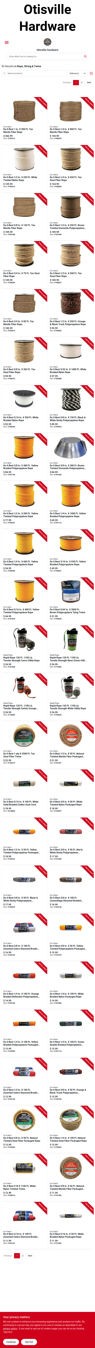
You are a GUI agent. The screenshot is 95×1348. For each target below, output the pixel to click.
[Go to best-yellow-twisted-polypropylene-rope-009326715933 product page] (24, 601)
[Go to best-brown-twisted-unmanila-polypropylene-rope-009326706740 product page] (71, 216)
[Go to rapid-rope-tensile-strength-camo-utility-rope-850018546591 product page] (24, 649)
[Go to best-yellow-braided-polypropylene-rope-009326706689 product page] (24, 457)
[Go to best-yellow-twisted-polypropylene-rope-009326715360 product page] (24, 505)
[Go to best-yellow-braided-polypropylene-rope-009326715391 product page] (71, 553)
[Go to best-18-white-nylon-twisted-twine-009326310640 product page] (24, 1177)
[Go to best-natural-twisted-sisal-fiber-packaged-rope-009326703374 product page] (24, 1129)
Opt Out (29, 1342)
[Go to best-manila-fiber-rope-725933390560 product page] (24, 216)
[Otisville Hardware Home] (47, 42)
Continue (11, 1342)
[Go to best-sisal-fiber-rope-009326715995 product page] (24, 361)
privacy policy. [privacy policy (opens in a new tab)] (10, 1328)
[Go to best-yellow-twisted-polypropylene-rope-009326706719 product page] (24, 553)
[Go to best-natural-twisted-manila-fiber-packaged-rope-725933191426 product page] (71, 1177)
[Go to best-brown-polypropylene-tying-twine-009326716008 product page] (71, 601)
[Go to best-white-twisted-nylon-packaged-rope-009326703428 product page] (71, 793)
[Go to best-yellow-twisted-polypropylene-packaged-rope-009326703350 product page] (71, 937)
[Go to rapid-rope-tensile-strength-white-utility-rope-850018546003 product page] (71, 697)
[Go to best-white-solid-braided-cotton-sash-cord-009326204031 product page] (24, 793)
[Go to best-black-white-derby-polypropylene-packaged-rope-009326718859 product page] (24, 889)
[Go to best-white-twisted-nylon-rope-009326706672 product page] (24, 168)
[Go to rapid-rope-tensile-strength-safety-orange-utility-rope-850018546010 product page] (24, 697)
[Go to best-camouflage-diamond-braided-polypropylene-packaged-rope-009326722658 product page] (71, 889)
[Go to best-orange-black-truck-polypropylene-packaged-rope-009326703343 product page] (71, 1081)
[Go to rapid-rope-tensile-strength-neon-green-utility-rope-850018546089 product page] (71, 649)
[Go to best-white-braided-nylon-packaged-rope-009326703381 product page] (71, 1225)
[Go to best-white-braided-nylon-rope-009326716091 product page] (71, 361)
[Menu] (7, 42)
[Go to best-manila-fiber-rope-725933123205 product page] (24, 120)
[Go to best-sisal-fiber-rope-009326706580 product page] (71, 168)
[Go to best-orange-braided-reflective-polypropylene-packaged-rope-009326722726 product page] (24, 985)
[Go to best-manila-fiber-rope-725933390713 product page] (24, 312)
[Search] (85, 56)
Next (89, 82)
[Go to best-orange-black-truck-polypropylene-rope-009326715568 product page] (71, 312)
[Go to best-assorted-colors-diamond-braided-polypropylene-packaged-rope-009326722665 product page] (24, 1225)
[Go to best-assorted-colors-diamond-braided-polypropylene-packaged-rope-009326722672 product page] (24, 1081)
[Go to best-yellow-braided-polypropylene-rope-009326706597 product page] (71, 505)
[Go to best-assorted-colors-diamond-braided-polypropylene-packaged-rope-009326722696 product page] (24, 937)
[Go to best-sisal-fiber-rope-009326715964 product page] (24, 264)
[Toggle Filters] (91, 73)
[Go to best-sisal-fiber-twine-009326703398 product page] (24, 745)
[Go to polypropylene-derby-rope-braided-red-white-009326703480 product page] (71, 841)
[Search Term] (47, 56)
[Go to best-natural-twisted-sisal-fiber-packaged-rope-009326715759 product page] (71, 1129)
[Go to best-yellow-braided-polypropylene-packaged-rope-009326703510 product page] (24, 1033)
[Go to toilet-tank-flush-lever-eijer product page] (71, 409)
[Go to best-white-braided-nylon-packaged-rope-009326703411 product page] (71, 985)
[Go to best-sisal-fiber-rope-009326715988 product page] (71, 264)
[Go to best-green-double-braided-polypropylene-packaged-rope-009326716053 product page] (71, 1033)
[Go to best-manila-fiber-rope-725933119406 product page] (71, 120)
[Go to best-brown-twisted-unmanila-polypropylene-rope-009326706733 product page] (71, 457)
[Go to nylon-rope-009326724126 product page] (24, 409)
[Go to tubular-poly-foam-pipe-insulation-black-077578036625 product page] (24, 841)
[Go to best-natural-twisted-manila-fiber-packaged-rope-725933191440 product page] (71, 745)
